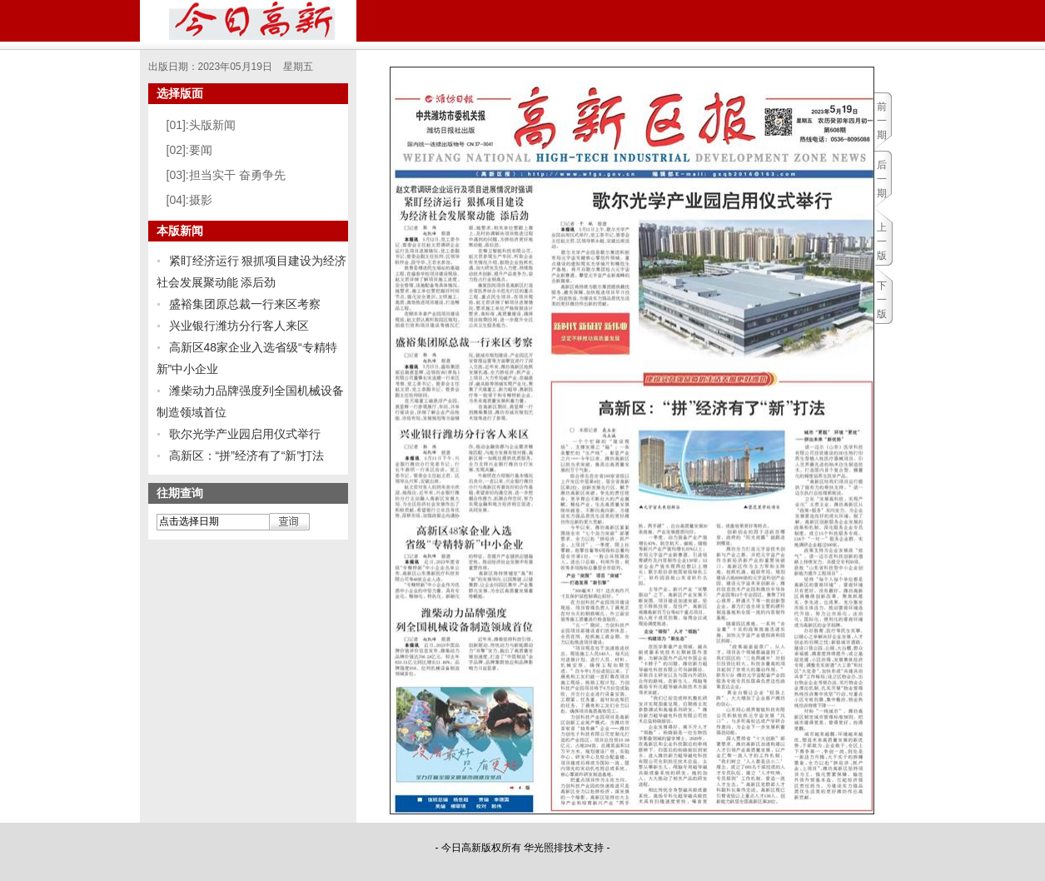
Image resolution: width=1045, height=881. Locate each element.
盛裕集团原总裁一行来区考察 (245, 304)
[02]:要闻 (189, 150)
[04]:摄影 (189, 200)
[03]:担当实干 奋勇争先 (226, 175)
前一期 (882, 121)
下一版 (882, 300)
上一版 (882, 241)
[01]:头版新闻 (201, 125)
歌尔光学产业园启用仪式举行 (245, 433)
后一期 (882, 179)
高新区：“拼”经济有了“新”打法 (247, 455)
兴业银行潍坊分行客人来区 (239, 325)
